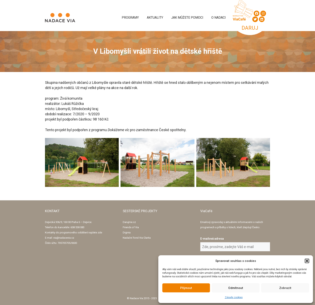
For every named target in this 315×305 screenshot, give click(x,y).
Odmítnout (235, 288)
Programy (130, 17)
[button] (307, 261)
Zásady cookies (234, 297)
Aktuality (155, 17)
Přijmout (186, 288)
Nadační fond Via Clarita (137, 237)
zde (100, 232)
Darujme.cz (129, 222)
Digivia (127, 232)
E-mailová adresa (212, 238)
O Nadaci (218, 17)
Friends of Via (131, 227)
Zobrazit (285, 288)
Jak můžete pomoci (187, 17)
